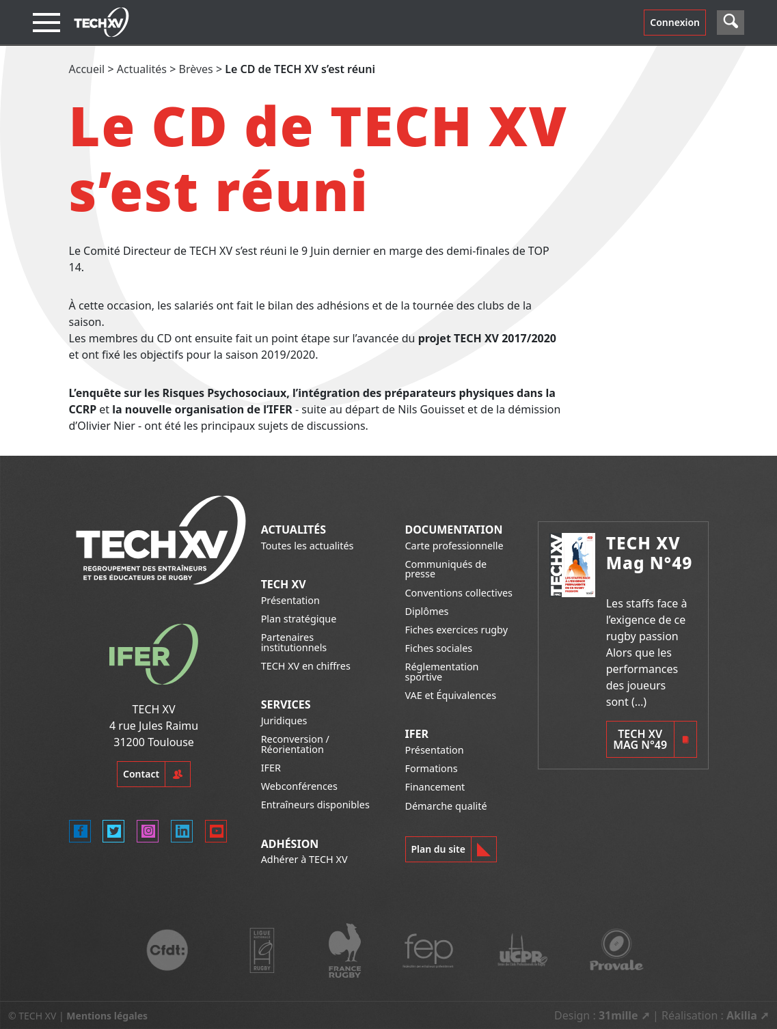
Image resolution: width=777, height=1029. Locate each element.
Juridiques (284, 720)
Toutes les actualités (307, 545)
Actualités (142, 69)
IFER (271, 767)
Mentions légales (107, 1015)
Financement (435, 786)
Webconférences (299, 786)
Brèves (196, 69)
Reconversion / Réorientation (295, 743)
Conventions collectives (459, 592)
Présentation (290, 600)
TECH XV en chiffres (306, 665)
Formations (431, 768)
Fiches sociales (439, 648)
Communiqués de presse (446, 569)
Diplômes (427, 611)
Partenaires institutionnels (294, 642)
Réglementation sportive (442, 671)
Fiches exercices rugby (456, 629)
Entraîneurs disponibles (315, 804)
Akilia (741, 1015)
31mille (618, 1015)
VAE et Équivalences (451, 695)
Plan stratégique (299, 618)
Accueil (87, 69)
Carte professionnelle (454, 545)
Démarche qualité (446, 805)
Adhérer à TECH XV (304, 859)
